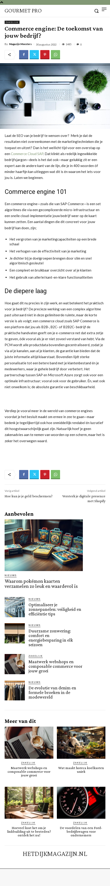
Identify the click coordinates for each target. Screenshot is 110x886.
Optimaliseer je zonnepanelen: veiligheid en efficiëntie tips (55, 609)
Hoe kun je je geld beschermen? (28, 496)
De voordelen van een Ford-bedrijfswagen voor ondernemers (81, 831)
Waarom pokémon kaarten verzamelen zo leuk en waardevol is (41, 583)
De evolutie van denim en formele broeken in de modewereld (52, 692)
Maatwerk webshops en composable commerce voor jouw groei (55, 666)
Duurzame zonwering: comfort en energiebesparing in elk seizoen (51, 637)
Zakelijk (12, 22)
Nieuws (11, 575)
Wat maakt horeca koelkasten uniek (81, 769)
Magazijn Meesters (20, 44)
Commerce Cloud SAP (27, 154)
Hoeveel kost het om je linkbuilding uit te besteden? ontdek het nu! (29, 831)
